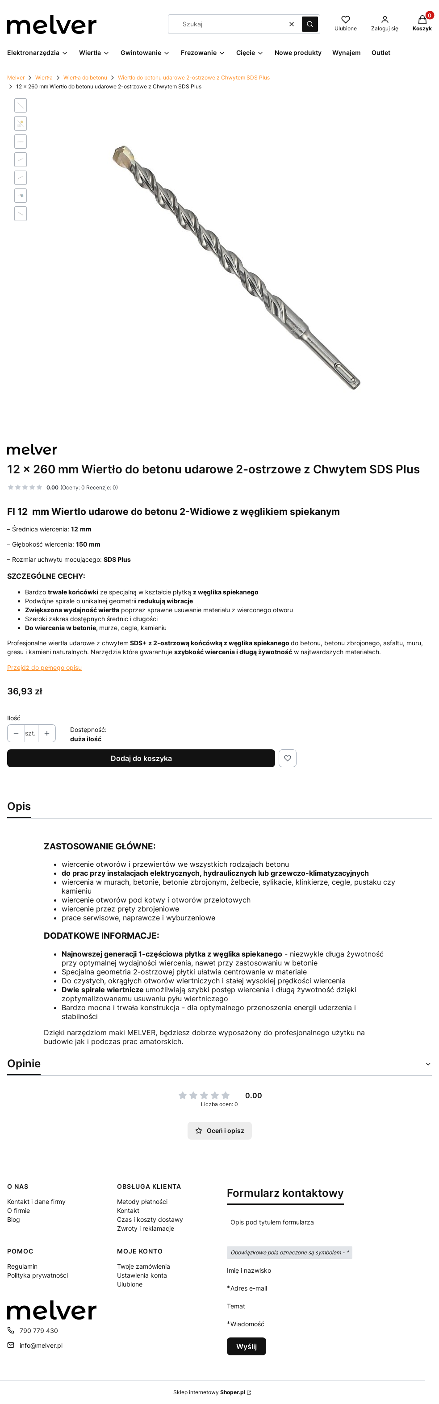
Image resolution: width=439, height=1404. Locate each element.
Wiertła (44, 77)
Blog (13, 1219)
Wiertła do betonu (85, 77)
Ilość (14, 718)
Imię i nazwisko (249, 1270)
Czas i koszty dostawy (150, 1219)
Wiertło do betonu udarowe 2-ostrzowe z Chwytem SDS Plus (194, 77)
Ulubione (129, 1284)
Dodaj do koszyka (141, 758)
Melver (16, 77)
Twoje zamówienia (143, 1266)
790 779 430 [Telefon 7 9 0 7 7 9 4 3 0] (39, 1330)
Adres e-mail (248, 1288)
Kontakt (128, 1210)
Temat (236, 1306)
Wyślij (246, 1346)
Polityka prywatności (37, 1275)
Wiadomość (247, 1324)
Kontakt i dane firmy (36, 1201)
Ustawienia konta (142, 1275)
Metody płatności (142, 1201)
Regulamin (22, 1266)
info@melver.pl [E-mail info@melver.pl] (41, 1345)
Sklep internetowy (209, 1392)
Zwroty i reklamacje (145, 1228)
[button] (310, 24)
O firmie (18, 1210)
